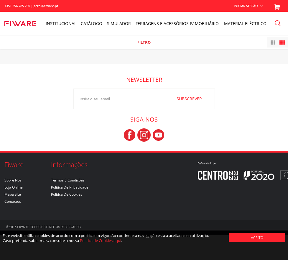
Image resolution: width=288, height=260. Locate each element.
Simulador (119, 23)
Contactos (12, 226)
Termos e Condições (68, 205)
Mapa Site (12, 219)
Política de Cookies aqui (100, 240)
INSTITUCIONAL (61, 23)
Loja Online (13, 212)
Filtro (144, 42)
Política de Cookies (66, 219)
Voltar (279, 48)
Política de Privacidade (69, 212)
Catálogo (91, 23)
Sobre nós (13, 205)
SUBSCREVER (189, 124)
